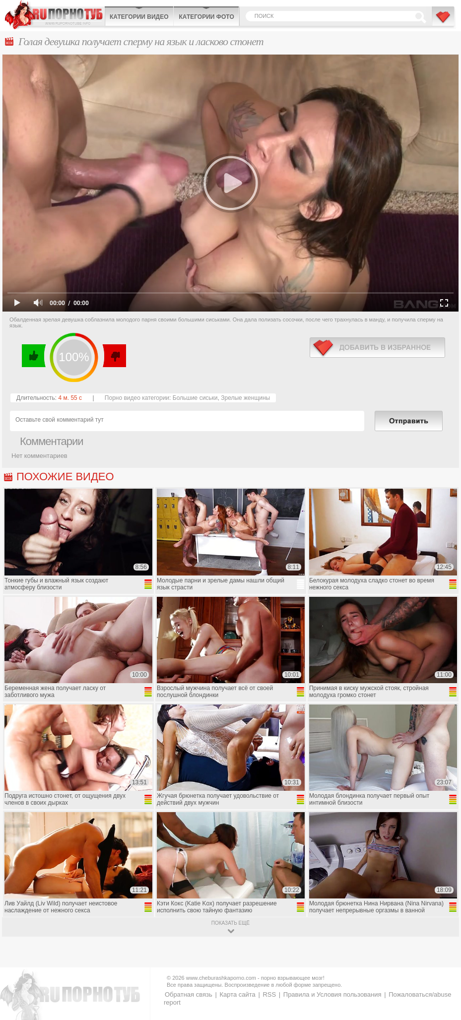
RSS (269, 994)
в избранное (377, 347)
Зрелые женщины (245, 397)
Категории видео (139, 16)
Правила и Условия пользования (332, 994)
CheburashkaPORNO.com (54, 14)
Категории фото (206, 16)
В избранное (443, 21)
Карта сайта (237, 994)
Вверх (442, 957)
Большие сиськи (195, 397)
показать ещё (230, 923)
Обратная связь (188, 994)
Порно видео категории (137, 397)
